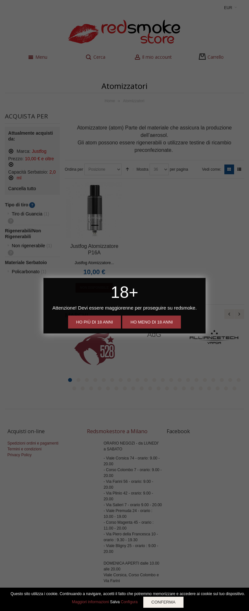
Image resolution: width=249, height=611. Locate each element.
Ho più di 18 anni (94, 321)
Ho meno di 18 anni (151, 321)
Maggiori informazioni (90, 602)
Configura (129, 602)
